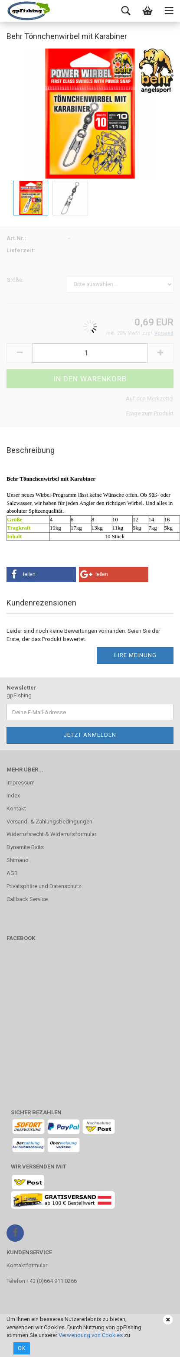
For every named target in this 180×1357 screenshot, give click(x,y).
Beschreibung (31, 450)
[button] (41, 574)
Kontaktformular (27, 1265)
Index (13, 795)
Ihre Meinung (135, 655)
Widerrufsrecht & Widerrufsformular (51, 834)
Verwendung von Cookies (91, 1335)
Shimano (18, 860)
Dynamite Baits (25, 847)
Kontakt (16, 808)
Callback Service (27, 899)
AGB (12, 873)
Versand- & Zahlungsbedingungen (49, 821)
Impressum (21, 782)
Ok (22, 1348)
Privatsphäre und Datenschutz (44, 886)
